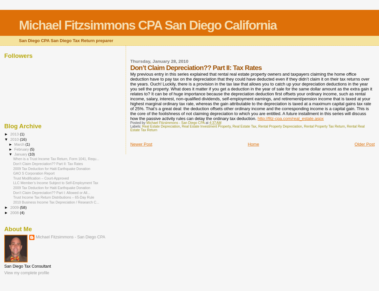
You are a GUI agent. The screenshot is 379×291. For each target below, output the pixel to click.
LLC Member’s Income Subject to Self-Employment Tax (55, 183)
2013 (15, 134)
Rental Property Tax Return (324, 126)
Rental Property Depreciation (280, 126)
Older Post (365, 144)
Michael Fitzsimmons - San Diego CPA (70, 237)
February (22, 149)
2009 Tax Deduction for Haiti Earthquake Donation (51, 169)
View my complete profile (26, 273)
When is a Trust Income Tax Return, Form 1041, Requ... (56, 159)
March (20, 144)
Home (253, 144)
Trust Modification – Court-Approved (41, 178)
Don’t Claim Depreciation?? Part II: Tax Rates (48, 164)
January (21, 154)
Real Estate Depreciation (161, 126)
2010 (15, 139)
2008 (15, 212)
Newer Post (141, 144)
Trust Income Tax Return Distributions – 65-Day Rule (53, 197)
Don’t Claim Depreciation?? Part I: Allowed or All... (51, 193)
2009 (15, 207)
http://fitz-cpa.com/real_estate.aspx (291, 118)
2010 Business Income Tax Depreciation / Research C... (56, 202)
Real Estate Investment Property (206, 126)
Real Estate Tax (245, 126)
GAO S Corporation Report (33, 173)
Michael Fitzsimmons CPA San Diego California (148, 25)
